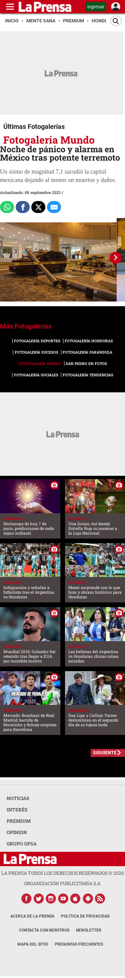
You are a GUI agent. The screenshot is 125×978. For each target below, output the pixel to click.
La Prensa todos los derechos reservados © (62, 873)
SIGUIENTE (105, 752)
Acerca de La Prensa (32, 916)
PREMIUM (19, 821)
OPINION (17, 832)
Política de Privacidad (85, 916)
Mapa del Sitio (32, 944)
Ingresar (95, 6)
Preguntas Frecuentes (79, 944)
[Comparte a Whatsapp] (7, 207)
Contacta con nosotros (44, 930)
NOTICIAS (18, 798)
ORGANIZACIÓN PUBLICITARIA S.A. (62, 883)
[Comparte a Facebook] (23, 207)
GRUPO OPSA (22, 843)
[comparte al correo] (54, 207)
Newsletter (88, 930)
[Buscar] (116, 21)
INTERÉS (17, 809)
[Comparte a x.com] (38, 207)
